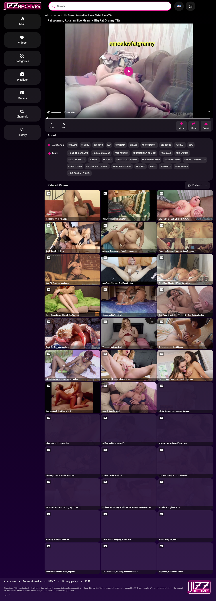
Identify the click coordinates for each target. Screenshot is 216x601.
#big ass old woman (126, 160)
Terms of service (32, 581)
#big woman (182, 153)
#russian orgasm (122, 166)
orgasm (72, 145)
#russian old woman (97, 166)
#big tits (140, 166)
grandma (120, 145)
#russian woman (151, 160)
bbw (191, 145)
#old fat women (76, 160)
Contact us (10, 581)
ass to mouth (149, 145)
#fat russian (75, 166)
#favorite (166, 166)
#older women (172, 160)
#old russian (121, 153)
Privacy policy (70, 581)
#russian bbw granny (144, 153)
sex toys (98, 145)
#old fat (94, 160)
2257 (87, 581)
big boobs (166, 145)
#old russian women (79, 173)
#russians (166, 153)
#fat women (181, 166)
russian (180, 145)
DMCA (51, 581)
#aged (153, 166)
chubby (85, 145)
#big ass (107, 160)
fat (109, 145)
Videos (57, 15)
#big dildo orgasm (78, 153)
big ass (133, 145)
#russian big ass (101, 153)
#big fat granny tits (195, 160)
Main (47, 15)
